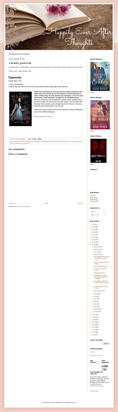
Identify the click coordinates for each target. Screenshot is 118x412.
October (96, 252)
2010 (93, 332)
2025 (93, 227)
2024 (93, 229)
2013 (93, 325)
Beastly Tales (33, 141)
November (97, 249)
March (96, 306)
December (97, 247)
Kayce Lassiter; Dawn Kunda (61, 141)
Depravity (50, 116)
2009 (93, 335)
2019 (93, 242)
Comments (95, 215)
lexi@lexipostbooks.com (97, 386)
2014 (93, 322)
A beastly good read (99, 273)
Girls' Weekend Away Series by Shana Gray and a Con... (101, 258)
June (95, 299)
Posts (93, 211)
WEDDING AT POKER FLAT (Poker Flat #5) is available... (100, 277)
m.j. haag (72, 141)
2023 (93, 232)
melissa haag (18, 143)
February (96, 309)
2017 (93, 314)
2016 (93, 317)
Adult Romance (17, 141)
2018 (93, 244)
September (97, 254)
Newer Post (12, 203)
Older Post (80, 203)
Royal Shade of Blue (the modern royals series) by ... (101, 282)
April (95, 304)
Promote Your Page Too (96, 355)
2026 (93, 224)
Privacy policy (94, 391)
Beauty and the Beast (42, 141)
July (95, 296)
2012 (93, 327)
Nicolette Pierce (26, 143)
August (96, 294)
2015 (93, 319)
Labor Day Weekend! (99, 291)
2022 (93, 234)
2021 (93, 237)
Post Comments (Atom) (23, 206)
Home (46, 203)
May (95, 301)
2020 (93, 239)
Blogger (73, 402)
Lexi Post (92, 352)
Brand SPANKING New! (100, 266)
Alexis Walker (25, 141)
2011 (93, 330)
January (96, 311)
